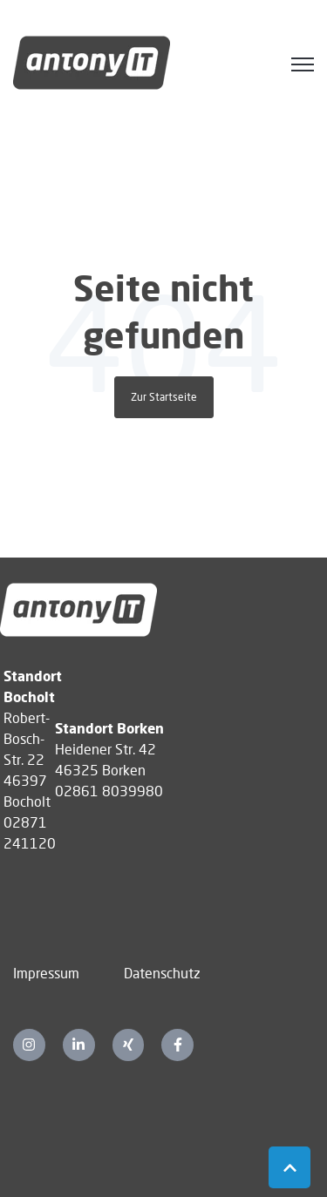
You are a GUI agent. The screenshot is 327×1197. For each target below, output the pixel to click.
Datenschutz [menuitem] (162, 972)
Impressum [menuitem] (46, 972)
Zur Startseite (164, 396)
